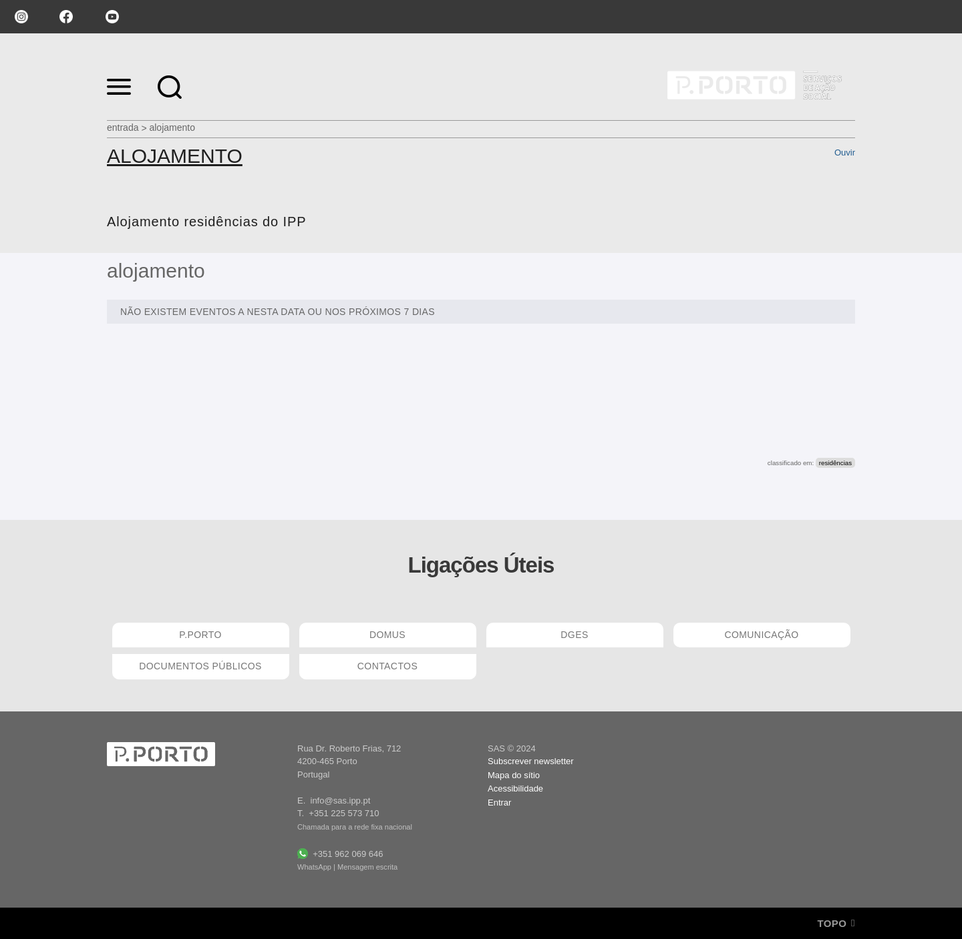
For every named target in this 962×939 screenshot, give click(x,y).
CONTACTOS (387, 666)
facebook (66, 16)
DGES (574, 634)
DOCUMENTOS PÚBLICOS (200, 666)
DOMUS (387, 634)
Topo (836, 923)
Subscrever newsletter (531, 761)
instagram (20, 16)
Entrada (122, 127)
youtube (112, 16)
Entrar (499, 803)
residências (835, 462)
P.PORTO (200, 634)
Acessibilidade (515, 789)
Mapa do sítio (514, 775)
